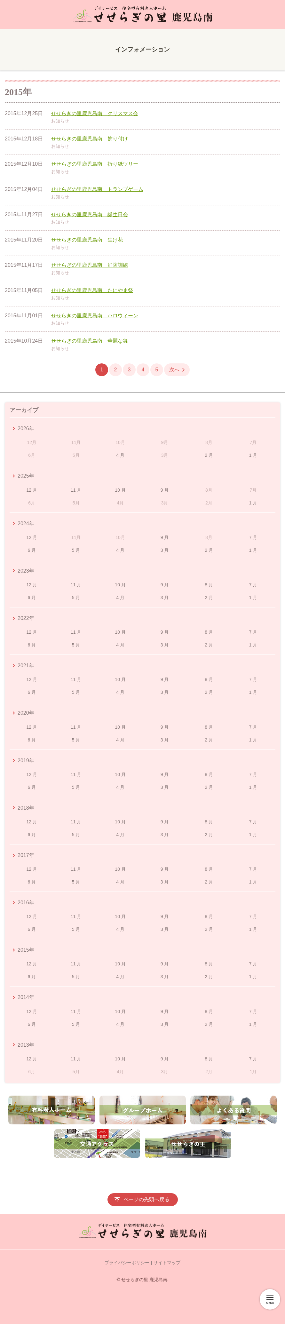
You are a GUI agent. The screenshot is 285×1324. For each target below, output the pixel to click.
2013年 (26, 1045)
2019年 (26, 760)
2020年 (26, 713)
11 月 (76, 490)
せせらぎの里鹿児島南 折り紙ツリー (94, 164)
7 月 (253, 537)
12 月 (31, 490)
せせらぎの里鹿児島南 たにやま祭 (92, 290)
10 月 (120, 490)
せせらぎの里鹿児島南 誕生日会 (89, 214)
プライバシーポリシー (127, 1262)
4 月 (120, 455)
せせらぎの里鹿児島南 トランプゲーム (97, 189)
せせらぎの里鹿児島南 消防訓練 (89, 265)
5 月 (76, 550)
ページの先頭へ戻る (146, 1199)
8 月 (209, 584)
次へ (174, 369)
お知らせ (60, 120)
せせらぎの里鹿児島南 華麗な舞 (89, 341)
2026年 (26, 428)
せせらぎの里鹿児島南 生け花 (87, 239)
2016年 (26, 902)
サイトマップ (167, 1262)
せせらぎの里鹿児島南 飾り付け (89, 138)
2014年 (26, 997)
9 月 (165, 490)
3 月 (165, 550)
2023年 (26, 571)
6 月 (32, 550)
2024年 (26, 523)
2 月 (209, 455)
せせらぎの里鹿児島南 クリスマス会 (94, 113)
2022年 (26, 618)
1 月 (253, 455)
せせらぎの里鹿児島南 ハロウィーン (94, 315)
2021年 (26, 665)
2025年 (26, 476)
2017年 (26, 855)
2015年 (26, 950)
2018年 (26, 808)
